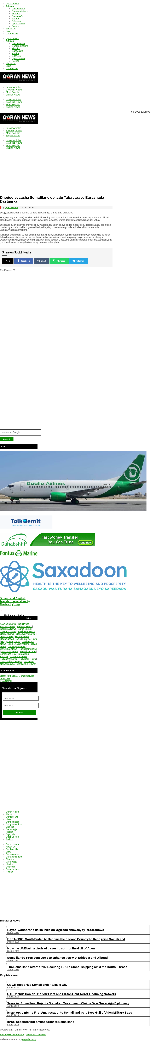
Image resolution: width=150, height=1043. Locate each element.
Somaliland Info (28, 651)
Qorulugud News (8, 649)
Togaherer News (8, 659)
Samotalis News (9, 651)
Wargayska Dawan (26, 664)
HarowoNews (29, 639)
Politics (15, 26)
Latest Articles (13, 87)
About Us (11, 28)
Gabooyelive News (25, 634)
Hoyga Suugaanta (10, 641)
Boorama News (8, 629)
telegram (78, 260)
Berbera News (7, 626)
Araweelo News (8, 624)
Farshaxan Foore (26, 631)
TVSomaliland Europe (11, 661)
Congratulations (20, 11)
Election (16, 13)
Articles (10, 6)
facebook (23, 260)
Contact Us (12, 33)
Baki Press (23, 624)
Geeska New (6, 636)
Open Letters (18, 23)
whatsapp (58, 260)
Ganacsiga (17, 16)
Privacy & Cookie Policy (12, 1034)
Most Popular (13, 92)
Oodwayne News (16, 646)
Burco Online (24, 629)
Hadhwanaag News (10, 639)
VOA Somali (6, 681)
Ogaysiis (16, 21)
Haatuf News (22, 636)
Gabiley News (7, 634)
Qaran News (12, 3)
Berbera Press (24, 626)
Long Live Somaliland (18, 644)
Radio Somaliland (28, 649)
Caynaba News (8, 631)
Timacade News (18, 656)
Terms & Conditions (36, 1034)
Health (15, 18)
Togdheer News (27, 659)
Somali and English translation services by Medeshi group (15, 601)
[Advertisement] (56, 172)
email (41, 260)
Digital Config (29, 1039)
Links (8, 31)
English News (13, 94)
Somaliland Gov (8, 654)
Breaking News (14, 89)
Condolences (18, 8)
